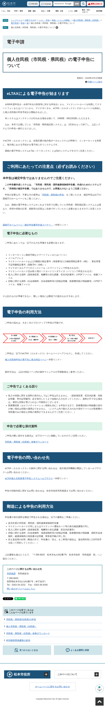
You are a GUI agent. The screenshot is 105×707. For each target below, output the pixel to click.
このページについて (67, 674)
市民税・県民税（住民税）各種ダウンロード (27, 442)
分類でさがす (30, 20)
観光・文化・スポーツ (86, 11)
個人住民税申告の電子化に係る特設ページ (25, 359)
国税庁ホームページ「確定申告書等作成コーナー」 (28, 225)
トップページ (16, 20)
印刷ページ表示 (95, 82)
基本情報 (99, 11)
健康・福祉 (32, 11)
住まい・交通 (45, 11)
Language (47, 4)
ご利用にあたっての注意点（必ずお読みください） (52, 166)
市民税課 (11, 573)
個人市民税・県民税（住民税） (86, 20)
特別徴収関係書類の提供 (18, 640)
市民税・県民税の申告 (53, 195)
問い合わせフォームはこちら (21, 589)
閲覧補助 (34, 4)
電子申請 (15, 23)
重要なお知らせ (96, 4)
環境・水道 (59, 11)
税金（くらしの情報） (61, 20)
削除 (57, 27)
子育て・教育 (18, 11)
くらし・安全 (5, 11)
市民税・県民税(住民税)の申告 (21, 619)
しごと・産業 (72, 11)
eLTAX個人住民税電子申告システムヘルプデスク (29, 478)
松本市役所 (22, 674)
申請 (23, 23)
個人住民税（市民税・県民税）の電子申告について (33, 27)
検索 (83, 3)
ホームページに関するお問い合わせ (52, 687)
